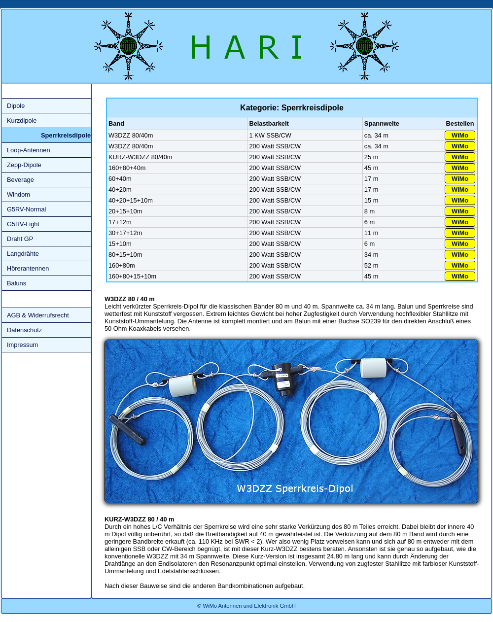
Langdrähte (23, 253)
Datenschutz (24, 330)
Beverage (20, 179)
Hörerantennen (28, 268)
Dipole (16, 105)
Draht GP (20, 238)
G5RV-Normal (26, 209)
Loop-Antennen (28, 150)
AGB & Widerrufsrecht (38, 315)
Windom (18, 194)
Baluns (16, 283)
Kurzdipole (21, 120)
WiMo (460, 135)
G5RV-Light (23, 224)
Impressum (22, 344)
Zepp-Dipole (24, 165)
